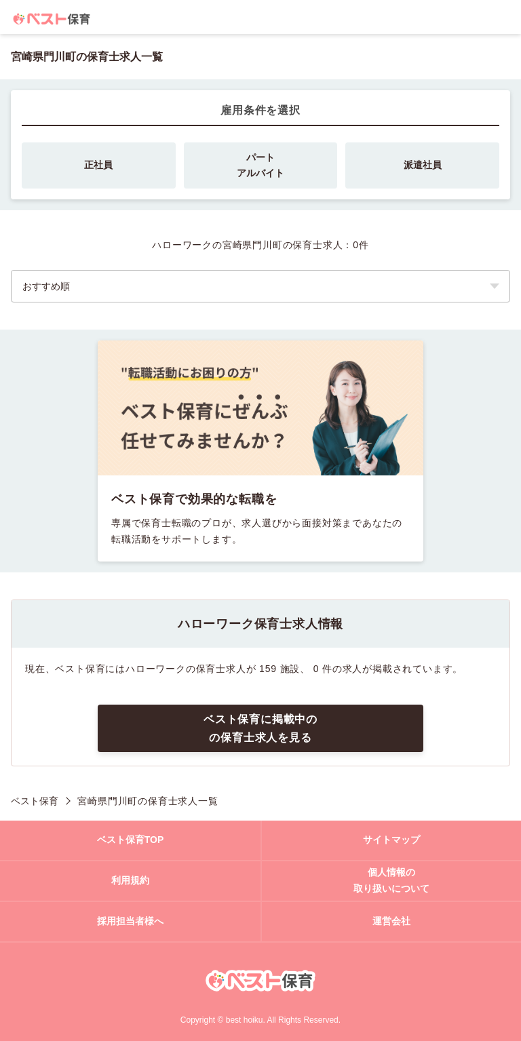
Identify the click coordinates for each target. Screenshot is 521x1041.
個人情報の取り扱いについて (391, 880)
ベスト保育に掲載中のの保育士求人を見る (260, 728)
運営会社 (391, 921)
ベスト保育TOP (130, 839)
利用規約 (130, 880)
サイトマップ (391, 839)
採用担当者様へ (130, 921)
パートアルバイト (260, 165)
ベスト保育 (34, 801)
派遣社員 (423, 164)
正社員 (98, 164)
